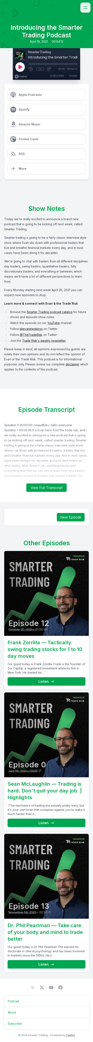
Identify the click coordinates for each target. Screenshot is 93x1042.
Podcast (13, 1001)
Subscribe (57, 76)
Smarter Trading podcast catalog (49, 312)
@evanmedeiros (31, 329)
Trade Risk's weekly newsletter (44, 340)
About (12, 1012)
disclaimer (72, 364)
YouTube (53, 323)
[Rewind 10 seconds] (31, 69)
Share (73, 76)
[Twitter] (42, 987)
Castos (70, 1035)
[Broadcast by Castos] (21, 77)
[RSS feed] (32, 987)
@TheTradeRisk (31, 334)
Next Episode (70, 517)
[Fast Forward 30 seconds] (49, 69)
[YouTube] (51, 987)
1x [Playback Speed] (40, 69)
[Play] (20, 67)
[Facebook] (60, 987)
